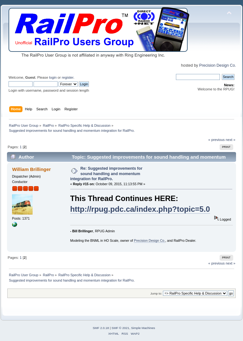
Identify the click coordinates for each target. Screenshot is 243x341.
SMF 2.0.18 (101, 328)
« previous (216, 140)
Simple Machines (143, 328)
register (67, 77)
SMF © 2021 (120, 328)
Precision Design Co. (217, 65)
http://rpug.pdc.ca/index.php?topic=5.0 (140, 209)
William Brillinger (31, 169)
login (53, 77)
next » (230, 140)
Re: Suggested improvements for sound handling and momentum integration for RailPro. (106, 173)
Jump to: (156, 293)
